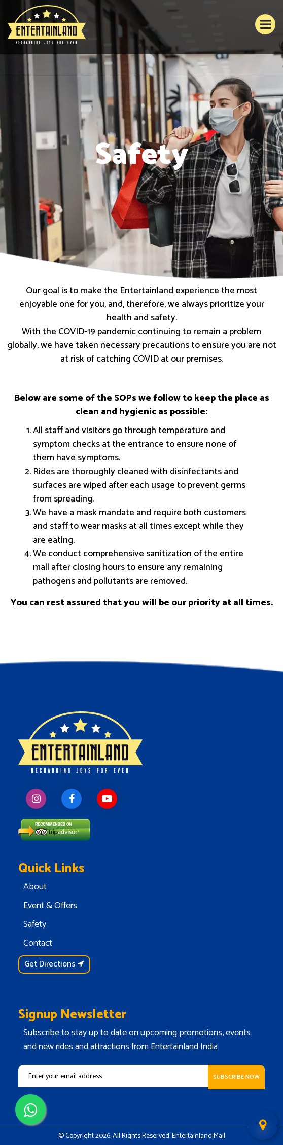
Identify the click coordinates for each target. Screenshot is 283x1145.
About (35, 886)
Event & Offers (50, 905)
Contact (37, 943)
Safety (34, 924)
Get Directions (54, 964)
